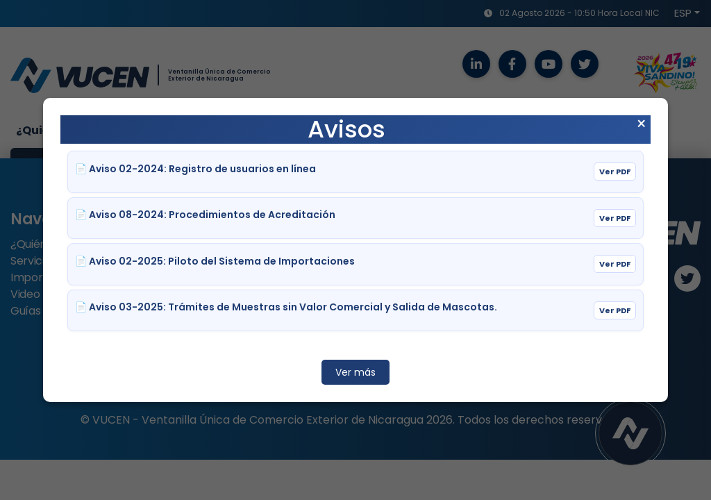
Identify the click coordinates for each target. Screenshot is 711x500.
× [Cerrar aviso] (641, 124)
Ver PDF (614, 171)
